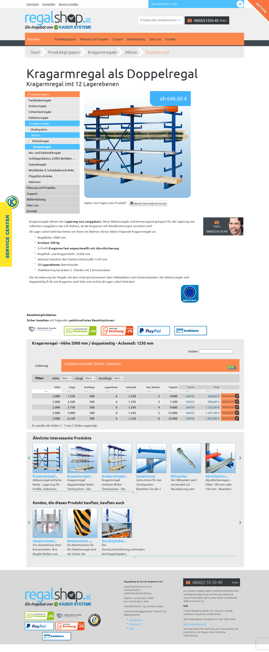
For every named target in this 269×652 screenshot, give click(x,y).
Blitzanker (179, 476)
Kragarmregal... (45, 476)
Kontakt (170, 39)
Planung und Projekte (94, 39)
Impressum (135, 624)
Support (117, 39)
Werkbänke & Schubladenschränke (51, 170)
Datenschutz (135, 619)
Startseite (32, 4)
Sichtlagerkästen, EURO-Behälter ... (52, 158)
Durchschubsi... (114, 540)
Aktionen (35, 182)
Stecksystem (38, 129)
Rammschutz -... (79, 540)
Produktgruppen (65, 39)
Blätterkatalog (136, 39)
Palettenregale (38, 117)
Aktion (131, 52)
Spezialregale (37, 164)
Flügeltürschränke (40, 176)
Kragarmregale (102, 52)
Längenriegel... (44, 540)
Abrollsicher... (216, 476)
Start (35, 52)
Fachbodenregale (40, 100)
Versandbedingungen (194, 624)
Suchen (210, 351)
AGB (131, 628)
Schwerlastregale (40, 111)
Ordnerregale (37, 106)
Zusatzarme (145, 476)
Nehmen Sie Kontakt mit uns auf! (148, 203)
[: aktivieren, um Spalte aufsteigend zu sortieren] (68, 391)
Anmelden (48, 4)
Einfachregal (40, 141)
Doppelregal (157, 52)
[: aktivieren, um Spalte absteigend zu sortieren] (46, 391)
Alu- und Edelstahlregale (45, 152)
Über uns (155, 39)
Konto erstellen (68, 4)
